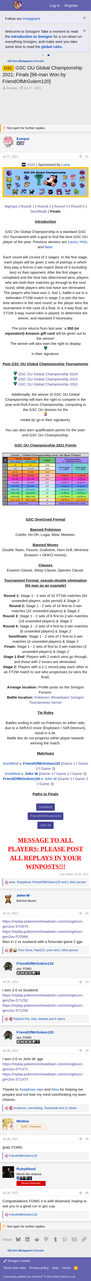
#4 (87, 1050)
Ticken (30, 41)
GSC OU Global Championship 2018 (47, 374)
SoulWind (10, 763)
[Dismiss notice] (84, 18)
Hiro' (8, 36)
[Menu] (6, 5)
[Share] (80, 157)
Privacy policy (39, 1268)
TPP (40, 41)
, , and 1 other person (47, 882)
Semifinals (38, 211)
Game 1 (68, 763)
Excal (41, 36)
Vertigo (65, 41)
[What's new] (85, 5)
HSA (83, 242)
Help (55, 1268)
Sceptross (27, 1089)
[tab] (43, 55)
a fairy (19, 36)
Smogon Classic (16, 1261)
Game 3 (47, 768)
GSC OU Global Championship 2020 (47, 384)
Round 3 (61, 206)
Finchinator (57, 36)
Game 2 (62, 774)
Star (70, 31)
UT (48, 41)
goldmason (14, 41)
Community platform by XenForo (39, 1276)
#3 (87, 982)
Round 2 (44, 206)
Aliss (55, 1089)
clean (30, 36)
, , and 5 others (39, 1019)
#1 (87, 156)
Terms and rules (14, 1268)
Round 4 (78, 206)
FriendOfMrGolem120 (41, 763)
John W (31, 774)
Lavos (73, 242)
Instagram (31, 18)
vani (40, 1089)
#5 (87, 1139)
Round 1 (27, 206)
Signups (10, 206)
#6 (87, 1193)
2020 (31, 164)
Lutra (65, 164)
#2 (87, 913)
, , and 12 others (45, 1108)
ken (62, 31)
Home (66, 1268)
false (48, 247)
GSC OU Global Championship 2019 (47, 379)
